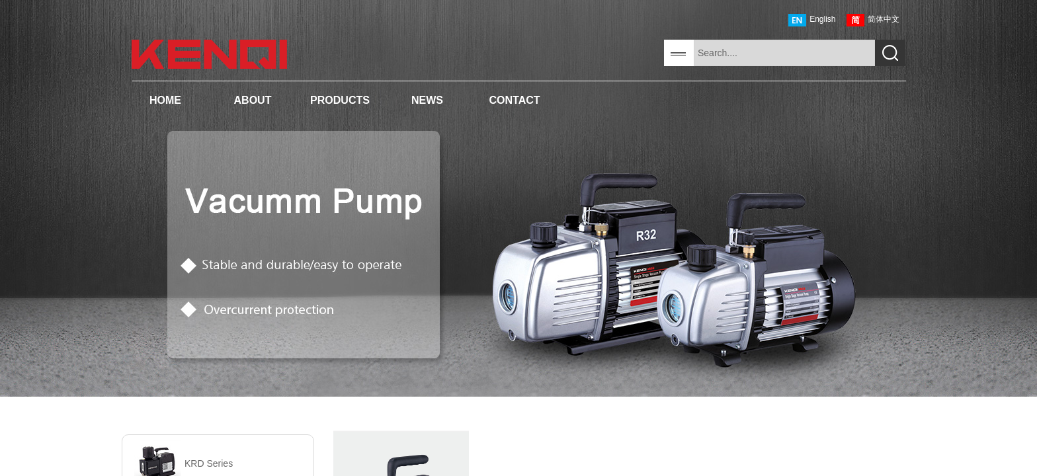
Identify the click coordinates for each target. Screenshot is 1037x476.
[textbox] (784, 53)
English (811, 20)
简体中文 (873, 20)
